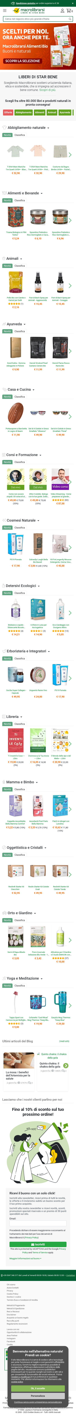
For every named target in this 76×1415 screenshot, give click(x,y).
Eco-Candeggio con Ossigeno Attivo (60, 626)
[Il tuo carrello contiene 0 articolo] (70, 11)
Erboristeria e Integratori (26, 651)
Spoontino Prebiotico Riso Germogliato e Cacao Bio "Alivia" (38, 235)
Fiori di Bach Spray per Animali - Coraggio (60, 299)
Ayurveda (65, 112)
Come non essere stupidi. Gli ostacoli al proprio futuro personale (15, 496)
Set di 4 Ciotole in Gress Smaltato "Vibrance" (38, 429)
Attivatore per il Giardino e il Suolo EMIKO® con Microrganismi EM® (60, 954)
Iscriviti (38, 1244)
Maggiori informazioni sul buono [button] (24, 1258)
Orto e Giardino (20, 913)
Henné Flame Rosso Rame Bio (61, 364)
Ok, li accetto (38, 1388)
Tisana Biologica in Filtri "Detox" (16, 233)
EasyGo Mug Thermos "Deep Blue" (60, 1018)
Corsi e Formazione (22, 455)
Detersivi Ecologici (21, 586)
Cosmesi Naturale (21, 520)
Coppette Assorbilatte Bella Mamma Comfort (15, 822)
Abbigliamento (23, 112)
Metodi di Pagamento (16, 1305)
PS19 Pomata (16, 559)
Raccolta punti (13, 1321)
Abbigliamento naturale (26, 128)
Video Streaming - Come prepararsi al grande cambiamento (60, 496)
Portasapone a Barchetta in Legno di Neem (15, 431)
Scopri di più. (47, 90)
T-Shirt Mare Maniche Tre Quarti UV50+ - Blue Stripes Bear (16, 169)
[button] (4, 11)
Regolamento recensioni (17, 1324)
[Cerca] (70, 18)
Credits (10, 1344)
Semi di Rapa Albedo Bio (16, 953)
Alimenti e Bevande (23, 193)
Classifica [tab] (19, 134)
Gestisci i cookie (14, 1297)
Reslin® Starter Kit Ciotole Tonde (61, 887)
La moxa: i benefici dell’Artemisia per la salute (17, 1063)
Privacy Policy (16, 1237)
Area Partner (12, 1335)
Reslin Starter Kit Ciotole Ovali (38, 887)
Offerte (8, 112)
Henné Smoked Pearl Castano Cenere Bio (38, 364)
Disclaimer (11, 1315)
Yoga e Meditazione (23, 978)
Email (13, 1218)
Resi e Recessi (13, 1311)
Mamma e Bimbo (20, 782)
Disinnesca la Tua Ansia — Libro (38, 757)
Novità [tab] (7, 134)
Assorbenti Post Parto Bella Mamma (38, 822)
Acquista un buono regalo (18, 1318)
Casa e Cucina (19, 389)
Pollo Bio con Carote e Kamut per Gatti (16, 299)
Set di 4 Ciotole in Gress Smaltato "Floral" (61, 429)
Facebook (11, 1341)
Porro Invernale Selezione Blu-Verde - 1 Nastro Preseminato (38, 954)
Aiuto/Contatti (13, 1288)
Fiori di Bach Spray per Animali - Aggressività (38, 299)
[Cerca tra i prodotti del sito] (35, 19)
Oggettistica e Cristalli (25, 848)
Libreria (12, 717)
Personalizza (38, 1396)
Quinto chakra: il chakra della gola (50, 1061)
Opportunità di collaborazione (19, 1332)
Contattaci (71, 1275)
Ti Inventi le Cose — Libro (16, 757)
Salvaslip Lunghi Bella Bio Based (38, 560)
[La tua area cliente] (63, 11)
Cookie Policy (12, 1294)
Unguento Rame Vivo (38, 690)
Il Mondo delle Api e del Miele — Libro (61, 757)
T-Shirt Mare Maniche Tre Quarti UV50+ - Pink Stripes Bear (38, 169)
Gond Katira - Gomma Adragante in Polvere (15, 364)
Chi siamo (11, 1284)
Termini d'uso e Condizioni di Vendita (22, 1300)
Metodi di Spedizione (16, 1308)
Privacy (10, 1291)
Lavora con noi (13, 1329)
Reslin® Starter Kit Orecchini (16, 887)
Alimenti (39, 112)
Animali (52, 112)
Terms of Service (40, 1252)
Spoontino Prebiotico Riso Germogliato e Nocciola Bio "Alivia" (60, 235)
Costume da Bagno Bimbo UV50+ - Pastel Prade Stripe (60, 169)
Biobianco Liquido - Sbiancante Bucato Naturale (16, 627)
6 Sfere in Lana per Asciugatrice (38, 626)
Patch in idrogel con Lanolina (61, 822)
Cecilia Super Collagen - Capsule (16, 691)
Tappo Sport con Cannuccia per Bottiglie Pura (16, 1020)
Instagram (11, 1338)
